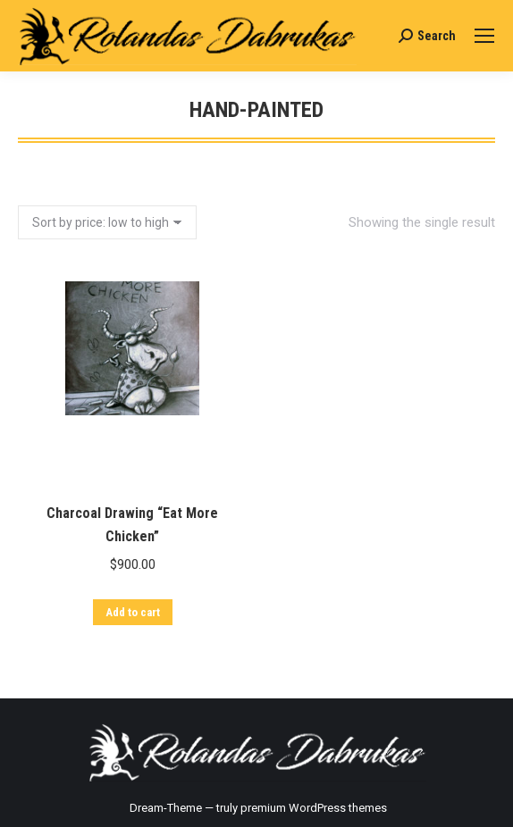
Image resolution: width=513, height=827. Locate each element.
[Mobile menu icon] (484, 35)
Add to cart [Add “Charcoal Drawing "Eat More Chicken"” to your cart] (130, 635)
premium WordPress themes (313, 807)
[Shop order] (107, 222)
